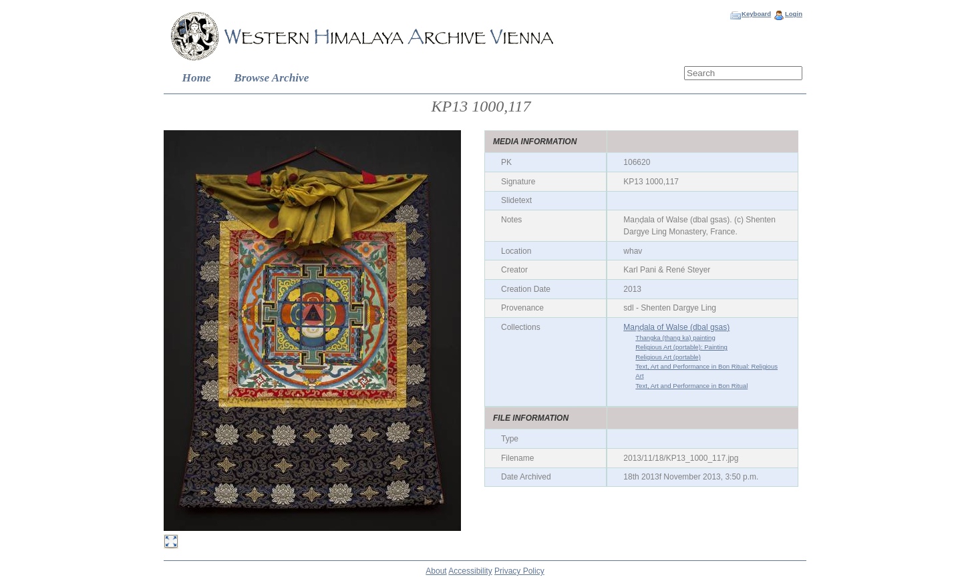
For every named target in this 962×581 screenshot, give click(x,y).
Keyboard (756, 13)
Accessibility (470, 571)
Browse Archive (271, 77)
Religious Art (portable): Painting (681, 347)
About (436, 571)
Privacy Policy (519, 571)
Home (196, 77)
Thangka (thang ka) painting (675, 337)
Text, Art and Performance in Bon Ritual (691, 385)
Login (793, 13)
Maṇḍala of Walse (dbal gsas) (676, 327)
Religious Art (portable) (668, 357)
